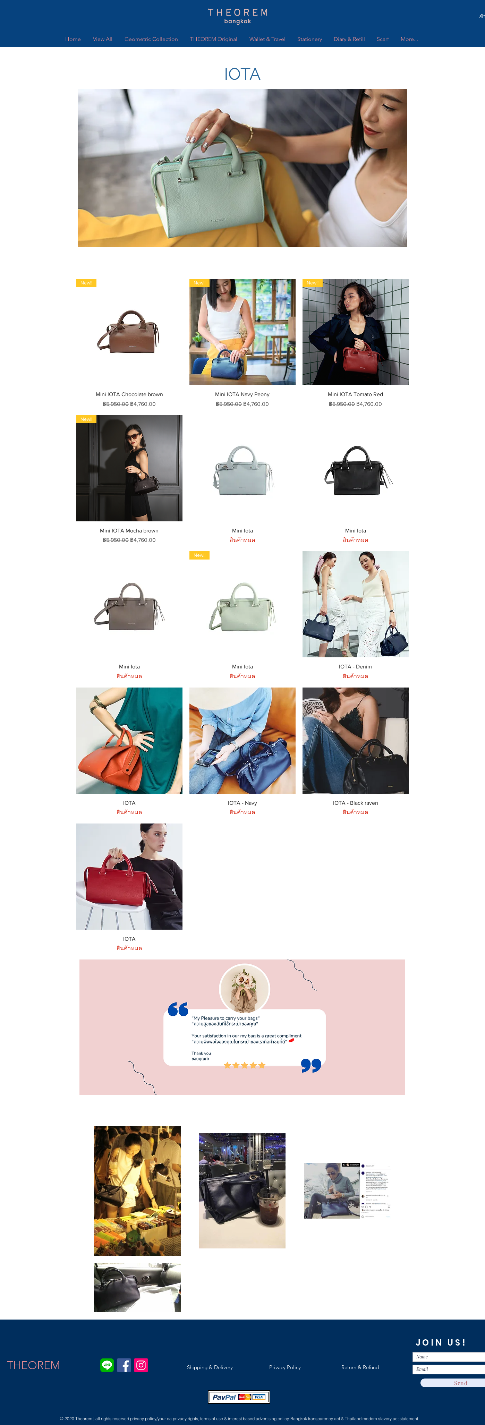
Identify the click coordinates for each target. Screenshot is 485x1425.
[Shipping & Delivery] (210, 1367)
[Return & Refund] (360, 1367)
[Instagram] (141, 1365)
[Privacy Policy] (284, 1367)
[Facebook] (124, 1365)
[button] (242, 74)
